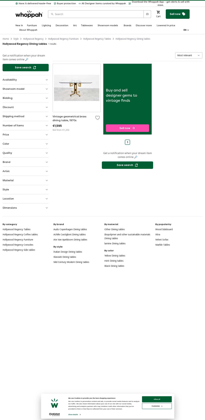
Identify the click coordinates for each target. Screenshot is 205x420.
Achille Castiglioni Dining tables (69, 234)
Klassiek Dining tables (64, 256)
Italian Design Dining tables (67, 251)
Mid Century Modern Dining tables (71, 262)
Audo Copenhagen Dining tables (70, 229)
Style (16, 38)
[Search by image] (147, 14)
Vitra (157, 234)
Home (6, 38)
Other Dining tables (114, 229)
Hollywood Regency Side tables (19, 249)
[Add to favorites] (97, 118)
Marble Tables (162, 244)
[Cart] (158, 14)
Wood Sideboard (164, 229)
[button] (33, 3)
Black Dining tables (114, 265)
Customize (156, 414)
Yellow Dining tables (114, 255)
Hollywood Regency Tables (97, 38)
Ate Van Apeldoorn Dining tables (70, 239)
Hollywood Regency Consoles (18, 244)
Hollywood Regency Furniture (63, 38)
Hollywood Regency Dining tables (132, 38)
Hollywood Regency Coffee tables (20, 234)
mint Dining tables (113, 260)
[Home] (29, 14)
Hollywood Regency (33, 38)
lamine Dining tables (115, 243)
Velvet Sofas (161, 239)
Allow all (155, 407)
